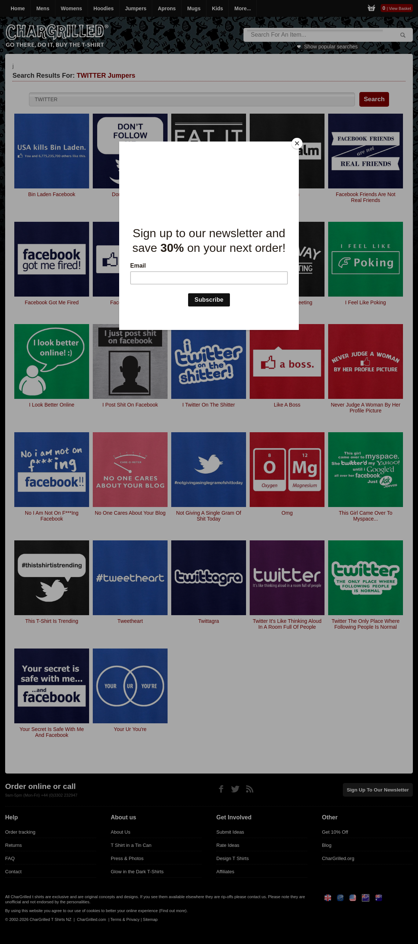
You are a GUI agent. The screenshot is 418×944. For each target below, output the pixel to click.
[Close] (297, 143)
